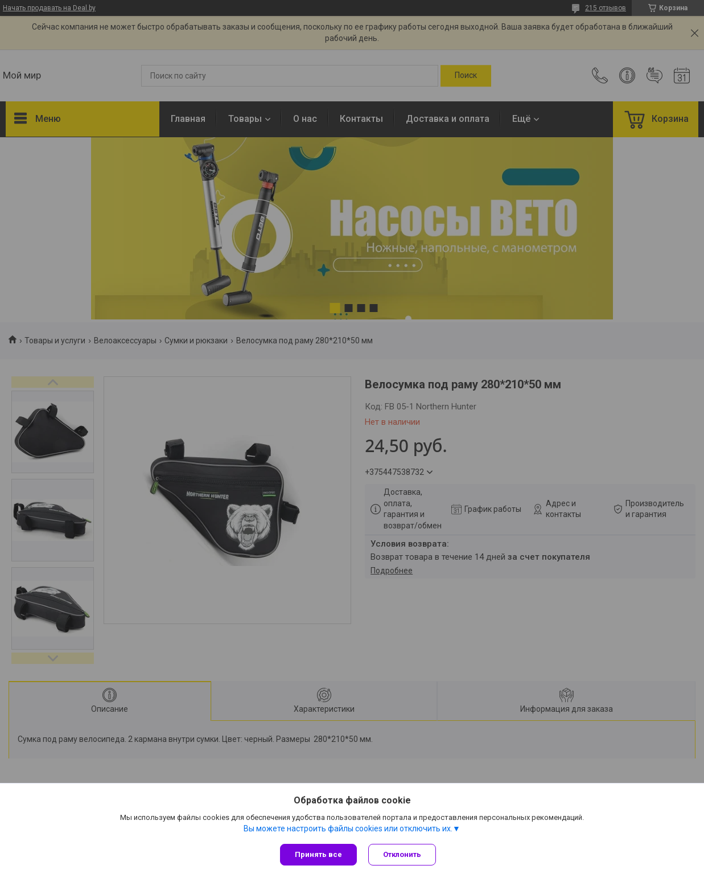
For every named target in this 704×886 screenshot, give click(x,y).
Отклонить (402, 854)
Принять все (318, 854)
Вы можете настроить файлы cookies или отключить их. (348, 828)
